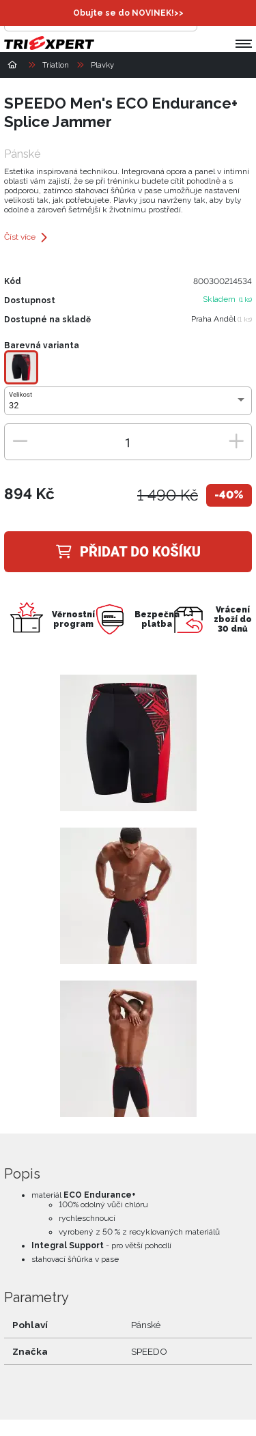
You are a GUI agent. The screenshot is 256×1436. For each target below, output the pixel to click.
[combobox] (128, 405)
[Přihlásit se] (211, 17)
